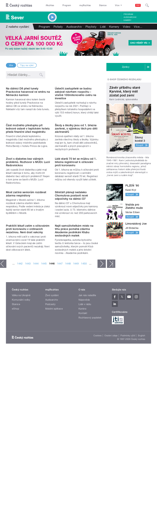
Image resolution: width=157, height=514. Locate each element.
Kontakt (82, 437)
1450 (84, 388)
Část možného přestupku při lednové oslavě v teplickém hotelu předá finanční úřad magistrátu (28, 178)
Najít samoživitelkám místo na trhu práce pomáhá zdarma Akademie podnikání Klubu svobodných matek (74, 355)
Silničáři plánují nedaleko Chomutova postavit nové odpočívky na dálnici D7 (71, 295)
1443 (28, 388)
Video (126, 26)
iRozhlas (48, 5)
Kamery (127, 20)
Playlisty (90, 26)
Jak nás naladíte (87, 419)
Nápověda (84, 424)
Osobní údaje (111, 460)
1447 (60, 388)
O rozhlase (106, 5)
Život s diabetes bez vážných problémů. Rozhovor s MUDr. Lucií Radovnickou (28, 237)
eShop (15, 433)
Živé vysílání (52, 419)
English (141, 460)
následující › (101, 388)
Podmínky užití (127, 460)
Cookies (97, 460)
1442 (20, 388)
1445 (44, 388)
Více (138, 26)
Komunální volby (21, 424)
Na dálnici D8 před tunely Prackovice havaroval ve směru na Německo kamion (28, 116)
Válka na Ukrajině (21, 419)
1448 (68, 388)
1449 (76, 388)
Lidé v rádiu (84, 428)
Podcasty (50, 428)
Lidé (103, 26)
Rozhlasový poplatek (89, 442)
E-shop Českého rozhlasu (124, 79)
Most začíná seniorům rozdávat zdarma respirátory (26, 293)
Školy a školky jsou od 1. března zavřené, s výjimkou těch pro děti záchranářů (76, 178)
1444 (36, 388)
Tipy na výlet (27, 65)
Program (62, 5)
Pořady (58, 26)
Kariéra (82, 433)
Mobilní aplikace (54, 433)
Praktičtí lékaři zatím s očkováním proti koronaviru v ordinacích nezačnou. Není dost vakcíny (27, 353)
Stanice (91, 5)
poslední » (111, 388)
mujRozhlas (77, 5)
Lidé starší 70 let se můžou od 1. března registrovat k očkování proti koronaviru (76, 237)
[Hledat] (147, 5)
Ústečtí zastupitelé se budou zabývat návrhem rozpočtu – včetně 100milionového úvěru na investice (75, 118)
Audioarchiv (130, 17)
